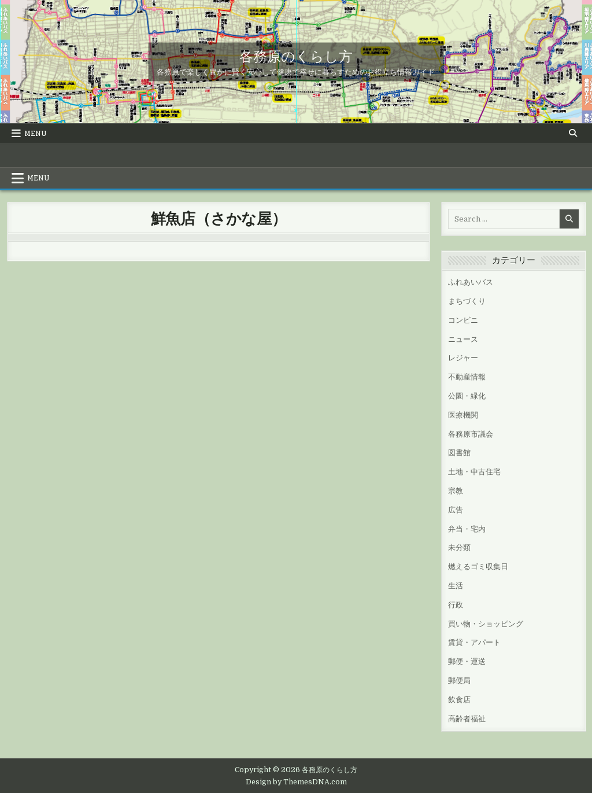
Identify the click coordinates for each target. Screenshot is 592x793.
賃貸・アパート (474, 642)
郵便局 (459, 680)
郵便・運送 (467, 661)
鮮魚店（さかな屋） (219, 218)
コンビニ (463, 320)
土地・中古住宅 (474, 471)
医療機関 (463, 415)
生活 (455, 585)
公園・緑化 (467, 396)
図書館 (459, 452)
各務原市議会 (470, 434)
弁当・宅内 (467, 529)
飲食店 (459, 699)
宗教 (455, 490)
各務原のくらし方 (296, 55)
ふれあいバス (470, 282)
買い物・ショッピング (485, 623)
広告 (455, 510)
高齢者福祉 (467, 718)
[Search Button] (573, 133)
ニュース (463, 339)
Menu (35, 133)
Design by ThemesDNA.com (296, 782)
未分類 (459, 547)
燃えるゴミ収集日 (478, 566)
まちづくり (467, 301)
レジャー (463, 357)
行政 (455, 604)
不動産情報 (467, 376)
